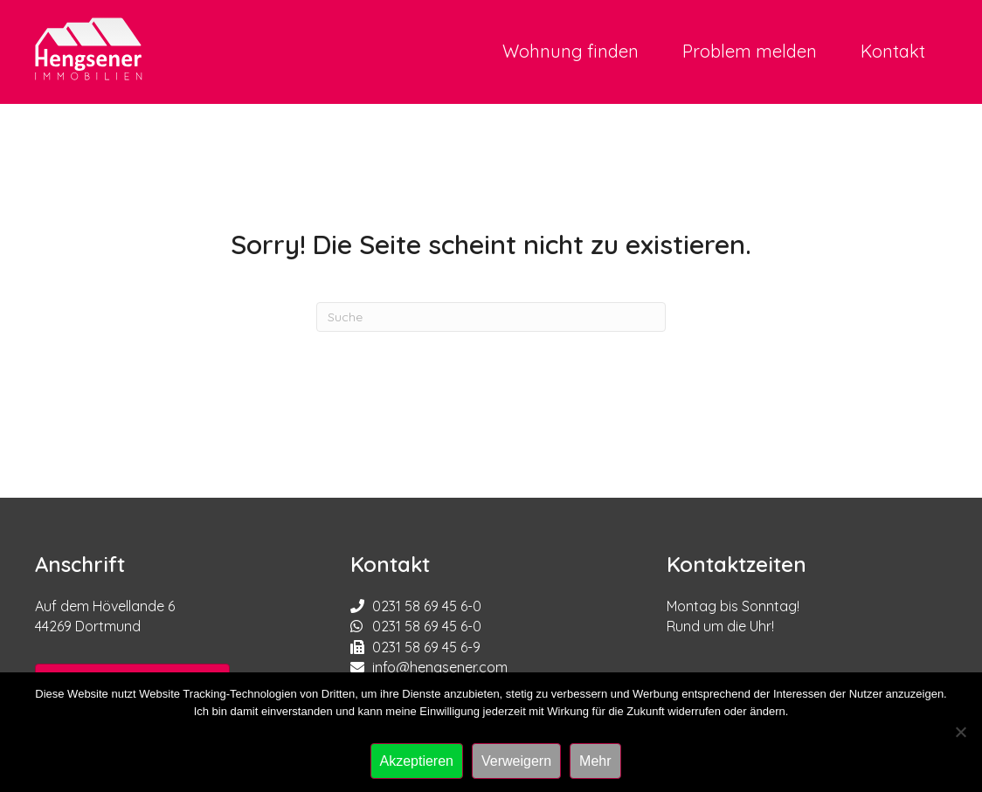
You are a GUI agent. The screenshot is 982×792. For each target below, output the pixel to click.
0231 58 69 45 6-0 (426, 606)
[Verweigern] (960, 731)
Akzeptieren (417, 761)
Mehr (595, 761)
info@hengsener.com (440, 667)
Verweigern (516, 761)
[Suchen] (491, 317)
